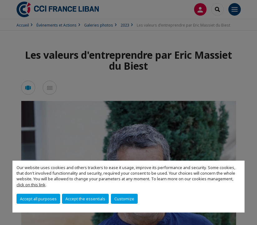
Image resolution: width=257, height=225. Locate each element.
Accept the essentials (85, 199)
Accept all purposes (38, 199)
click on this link (31, 185)
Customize (124, 199)
